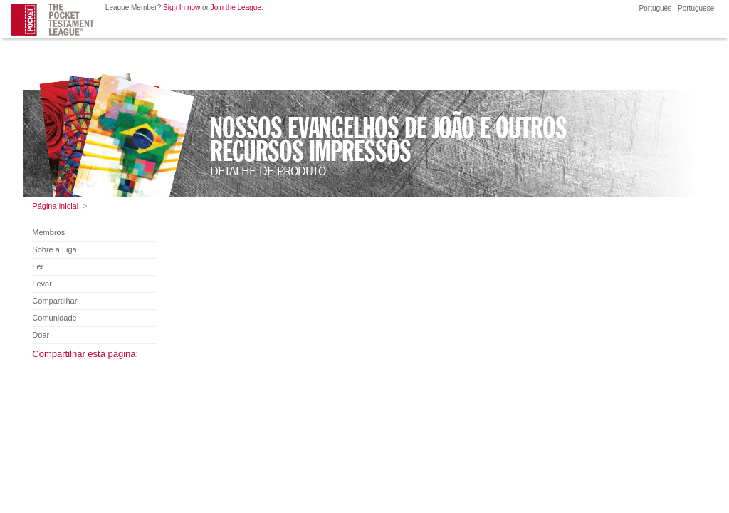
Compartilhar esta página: (85, 353)
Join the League (236, 7)
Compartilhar (54, 300)
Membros (48, 232)
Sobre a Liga (54, 249)
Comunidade (54, 318)
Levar (42, 283)
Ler (37, 266)
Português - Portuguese (675, 8)
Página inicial (55, 206)
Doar (40, 335)
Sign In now (181, 7)
